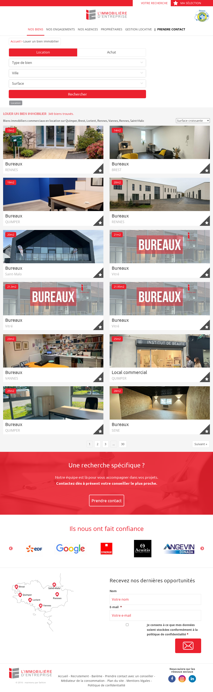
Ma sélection (187, 3)
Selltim (42, 682)
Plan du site (115, 681)
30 (122, 444)
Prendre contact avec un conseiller (129, 676)
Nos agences (88, 29)
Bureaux (13, 163)
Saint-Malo (137, 120)
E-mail (116, 607)
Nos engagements (60, 29)
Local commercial (129, 372)
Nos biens (35, 29)
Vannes (113, 120)
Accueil (16, 41)
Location (43, 52)
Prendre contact (171, 29)
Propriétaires (111, 29)
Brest (81, 120)
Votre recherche (154, 3)
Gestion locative (138, 29)
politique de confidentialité (166, 634)
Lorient (91, 120)
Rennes (102, 120)
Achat (111, 52)
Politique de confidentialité (106, 685)
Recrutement (80, 676)
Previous (11, 549)
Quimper (71, 120)
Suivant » (200, 444)
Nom (113, 591)
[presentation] (141, 646)
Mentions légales (138, 681)
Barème (97, 676)
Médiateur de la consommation (83, 681)
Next (202, 549)
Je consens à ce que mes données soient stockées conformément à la (172, 629)
